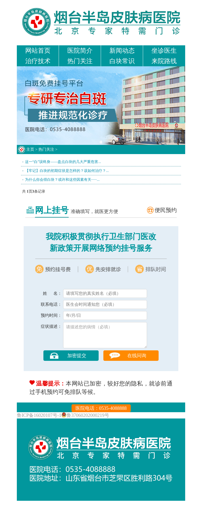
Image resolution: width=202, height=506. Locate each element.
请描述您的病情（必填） (105, 337)
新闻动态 (122, 50)
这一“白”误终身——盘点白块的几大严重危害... (63, 162)
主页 (30, 149)
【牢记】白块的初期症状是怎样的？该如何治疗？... (67, 171)
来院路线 (164, 61)
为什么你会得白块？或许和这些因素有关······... (62, 180)
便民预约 (166, 210)
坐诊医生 (164, 50)
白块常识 (122, 61)
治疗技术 (37, 61)
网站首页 (37, 50)
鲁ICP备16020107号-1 (39, 420)
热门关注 (80, 61)
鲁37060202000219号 (88, 420)
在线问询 (136, 360)
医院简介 (80, 50)
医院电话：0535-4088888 (101, 413)
